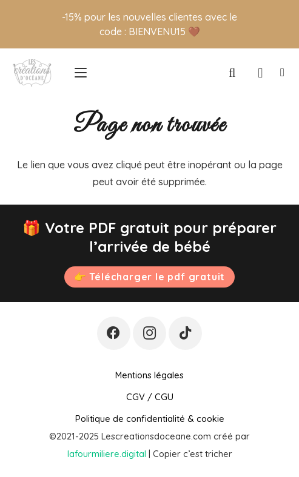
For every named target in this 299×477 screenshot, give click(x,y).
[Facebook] (113, 333)
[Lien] (282, 72)
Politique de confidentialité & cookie (149, 418)
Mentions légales (149, 375)
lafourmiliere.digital (106, 453)
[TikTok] (185, 333)
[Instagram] (149, 333)
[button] (81, 73)
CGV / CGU (149, 397)
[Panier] (260, 72)
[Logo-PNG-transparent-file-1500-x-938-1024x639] (31, 73)
